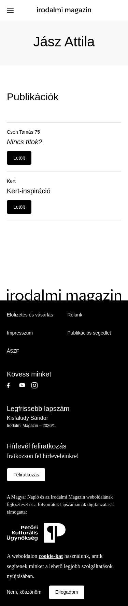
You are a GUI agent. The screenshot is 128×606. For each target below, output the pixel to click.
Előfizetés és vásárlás (30, 314)
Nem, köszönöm (24, 592)
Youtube (25, 385)
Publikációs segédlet (89, 333)
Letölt (19, 158)
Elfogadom (66, 592)
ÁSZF (13, 351)
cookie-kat (51, 556)
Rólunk (75, 314)
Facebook (13, 385)
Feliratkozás (26, 474)
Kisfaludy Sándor (27, 418)
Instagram (37, 385)
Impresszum (20, 333)
